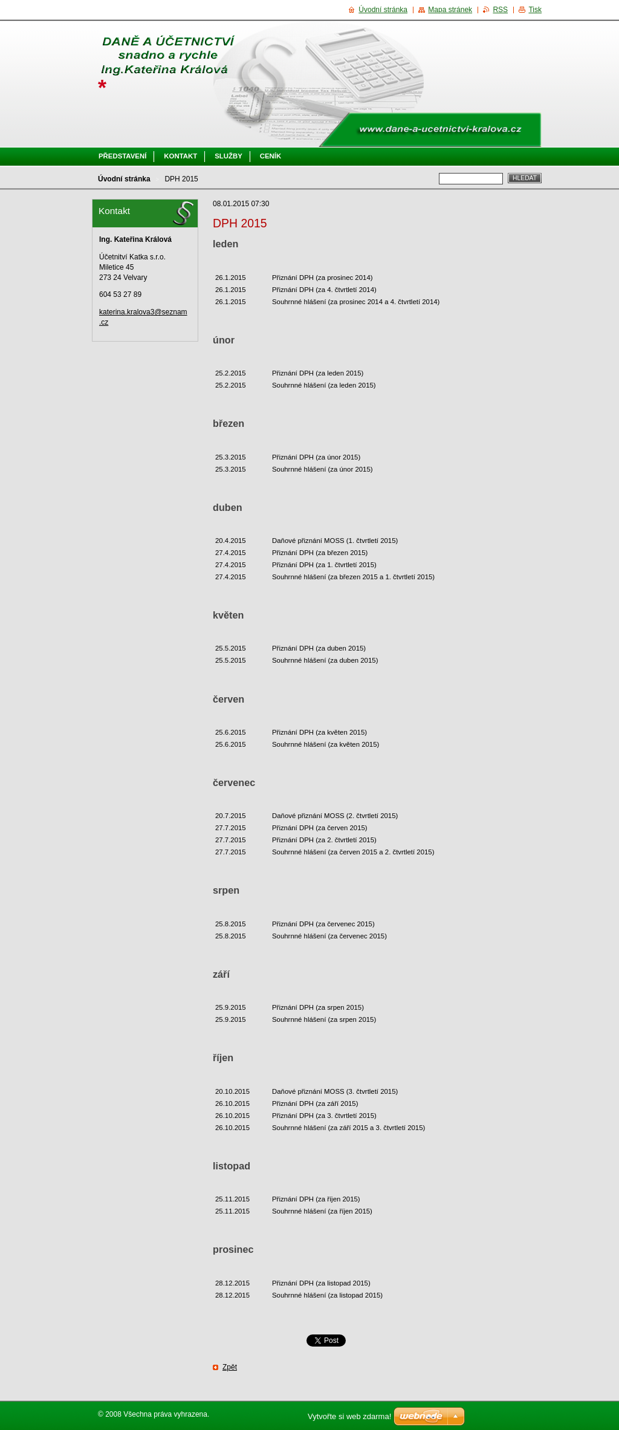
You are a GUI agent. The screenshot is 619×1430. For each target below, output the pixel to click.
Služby (228, 156)
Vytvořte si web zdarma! (349, 1416)
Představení (122, 156)
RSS (500, 9)
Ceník (270, 156)
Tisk (535, 9)
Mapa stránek (450, 9)
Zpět (229, 1367)
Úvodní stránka (124, 179)
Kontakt (180, 156)
